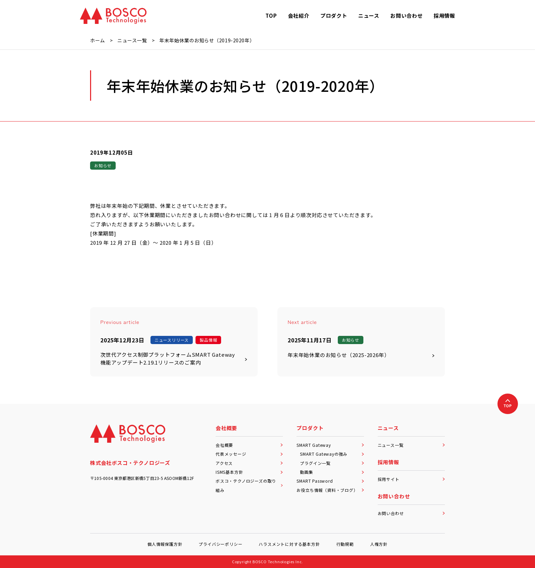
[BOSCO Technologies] (113, 16)
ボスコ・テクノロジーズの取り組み (249, 485)
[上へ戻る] (507, 404)
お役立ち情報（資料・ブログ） (330, 490)
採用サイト (411, 479)
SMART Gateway (330, 445)
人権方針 (379, 544)
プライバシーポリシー (220, 544)
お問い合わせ (411, 513)
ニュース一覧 (411, 445)
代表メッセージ (249, 454)
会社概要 (249, 445)
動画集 (332, 472)
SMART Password (330, 481)
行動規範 (345, 544)
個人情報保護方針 (164, 544)
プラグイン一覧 (332, 463)
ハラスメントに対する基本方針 (289, 544)
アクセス (249, 463)
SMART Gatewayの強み (332, 454)
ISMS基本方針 (249, 472)
